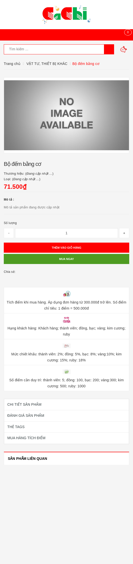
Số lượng (10, 223)
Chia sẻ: (9, 272)
